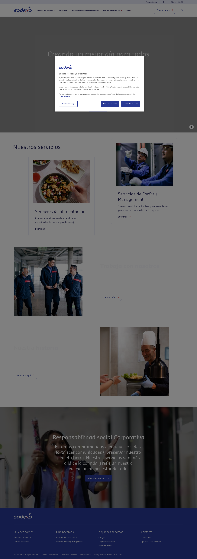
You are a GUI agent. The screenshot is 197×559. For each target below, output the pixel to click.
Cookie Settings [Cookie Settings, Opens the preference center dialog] (68, 104)
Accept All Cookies (130, 104)
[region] (99, 83)
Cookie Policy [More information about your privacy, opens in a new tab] (65, 96)
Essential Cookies (110, 104)
